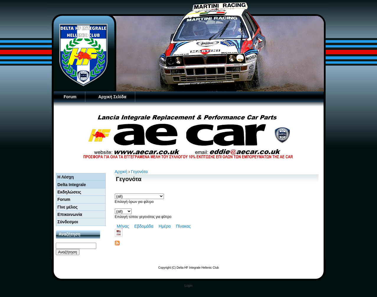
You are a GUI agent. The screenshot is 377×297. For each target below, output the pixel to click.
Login (188, 285)
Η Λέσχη (66, 177)
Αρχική (121, 171)
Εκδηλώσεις (69, 192)
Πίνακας (183, 226)
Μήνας (123, 226)
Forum (70, 96)
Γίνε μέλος (68, 207)
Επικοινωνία (70, 214)
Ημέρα (165, 226)
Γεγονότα (139, 171)
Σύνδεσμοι (68, 221)
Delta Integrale (72, 184)
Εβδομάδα (144, 226)
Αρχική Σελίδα (112, 96)
